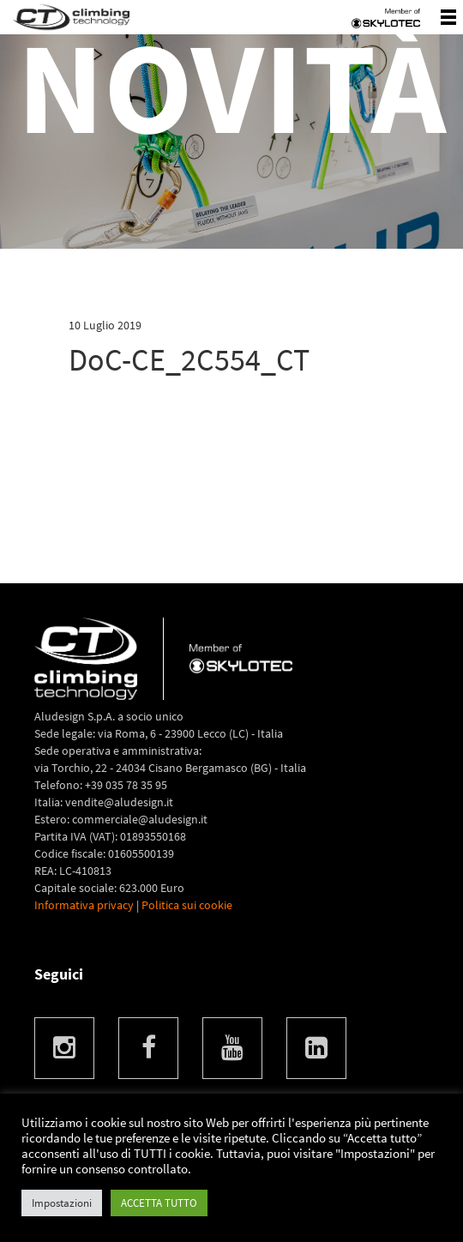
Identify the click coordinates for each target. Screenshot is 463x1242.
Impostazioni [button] (62, 1203)
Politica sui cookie (186, 905)
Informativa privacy (84, 905)
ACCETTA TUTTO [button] (159, 1203)
